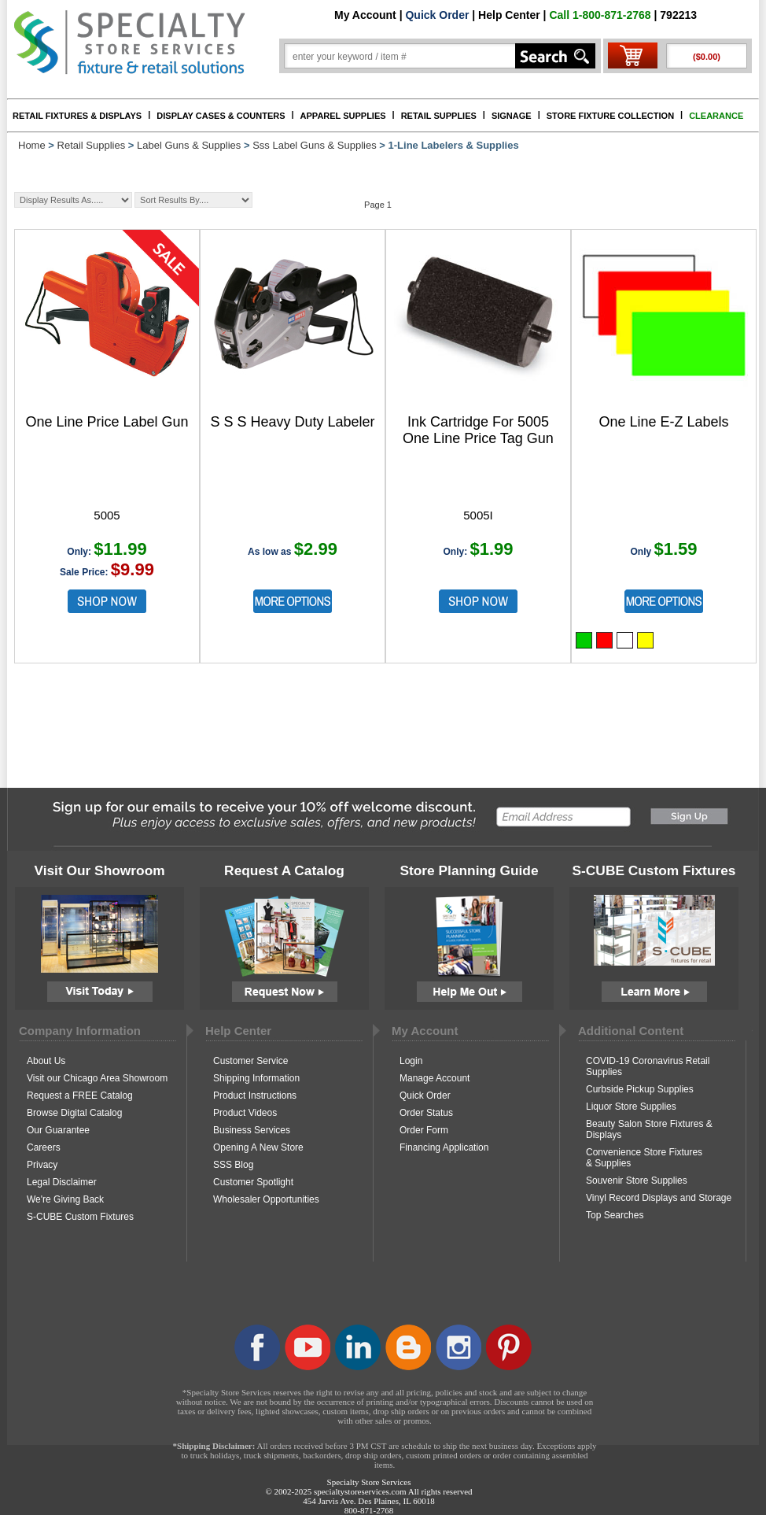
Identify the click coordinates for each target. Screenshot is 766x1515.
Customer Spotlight (253, 1182)
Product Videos (245, 1112)
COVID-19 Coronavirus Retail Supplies (647, 1066)
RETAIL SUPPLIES (439, 115)
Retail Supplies (91, 145)
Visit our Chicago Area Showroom (97, 1078)
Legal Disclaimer (62, 1182)
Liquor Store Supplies (631, 1106)
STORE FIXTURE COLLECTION (610, 115)
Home (32, 145)
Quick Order (437, 15)
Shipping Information (256, 1078)
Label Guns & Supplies (189, 145)
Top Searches (614, 1215)
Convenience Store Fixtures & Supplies (644, 1158)
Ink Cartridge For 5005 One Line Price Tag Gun (478, 430)
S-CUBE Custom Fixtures (80, 1216)
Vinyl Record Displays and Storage (658, 1197)
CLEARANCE (716, 115)
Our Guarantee (58, 1130)
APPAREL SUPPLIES (343, 115)
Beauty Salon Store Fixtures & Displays (649, 1129)
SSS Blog (233, 1164)
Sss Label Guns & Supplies (314, 145)
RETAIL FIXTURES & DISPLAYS (77, 115)
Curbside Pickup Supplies (640, 1089)
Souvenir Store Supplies (636, 1180)
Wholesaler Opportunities (266, 1199)
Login (411, 1060)
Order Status (426, 1112)
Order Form (424, 1130)
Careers (44, 1147)
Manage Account (435, 1078)
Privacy (42, 1164)
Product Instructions (254, 1095)
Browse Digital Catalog (74, 1112)
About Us (46, 1060)
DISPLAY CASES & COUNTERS (221, 115)
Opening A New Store (258, 1147)
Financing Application (444, 1147)
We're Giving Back (65, 1199)
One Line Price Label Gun (106, 422)
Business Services (251, 1130)
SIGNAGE (512, 115)
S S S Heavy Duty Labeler (292, 422)
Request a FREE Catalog (80, 1095)
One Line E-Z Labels (663, 422)
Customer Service (250, 1060)
